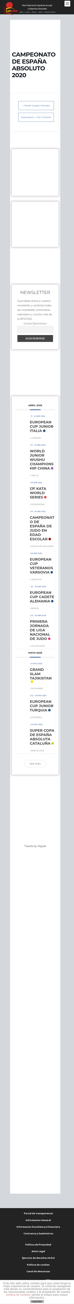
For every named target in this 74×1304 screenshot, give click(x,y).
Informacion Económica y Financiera (38, 1226)
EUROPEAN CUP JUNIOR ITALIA (41, 426)
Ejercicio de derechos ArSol (38, 1257)
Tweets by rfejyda (35, 846)
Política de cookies (38, 1264)
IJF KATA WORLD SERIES (38, 492)
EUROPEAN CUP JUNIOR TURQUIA (41, 705)
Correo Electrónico (35, 323)
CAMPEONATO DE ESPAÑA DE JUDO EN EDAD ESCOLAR (42, 528)
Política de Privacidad (38, 1244)
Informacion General (38, 1220)
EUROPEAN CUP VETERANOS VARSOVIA (41, 565)
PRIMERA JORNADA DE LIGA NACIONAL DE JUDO (40, 630)
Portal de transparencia (38, 1213)
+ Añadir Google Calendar (36, 105)
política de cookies (18, 1294)
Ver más (35, 763)
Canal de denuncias (38, 1271)
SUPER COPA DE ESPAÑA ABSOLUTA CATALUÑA (42, 737)
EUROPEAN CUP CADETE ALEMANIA (42, 596)
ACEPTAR (36, 1302)
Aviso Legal (38, 1251)
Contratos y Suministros (38, 1233)
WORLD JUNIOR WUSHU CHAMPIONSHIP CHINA (42, 459)
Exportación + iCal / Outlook (36, 117)
